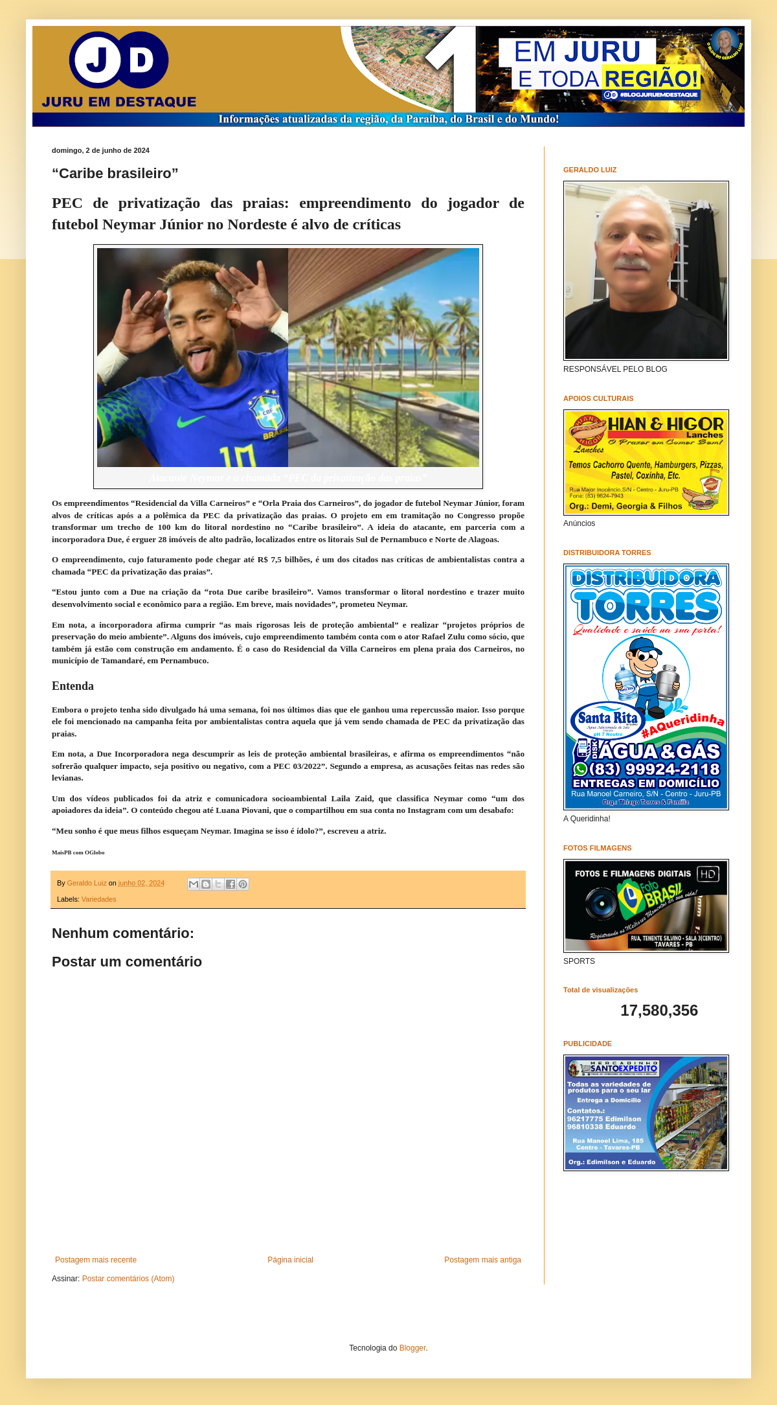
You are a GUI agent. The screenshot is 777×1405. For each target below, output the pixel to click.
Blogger (413, 1348)
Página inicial (290, 1259)
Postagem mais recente (96, 1259)
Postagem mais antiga (482, 1259)
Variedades (99, 899)
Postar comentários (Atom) (128, 1278)
